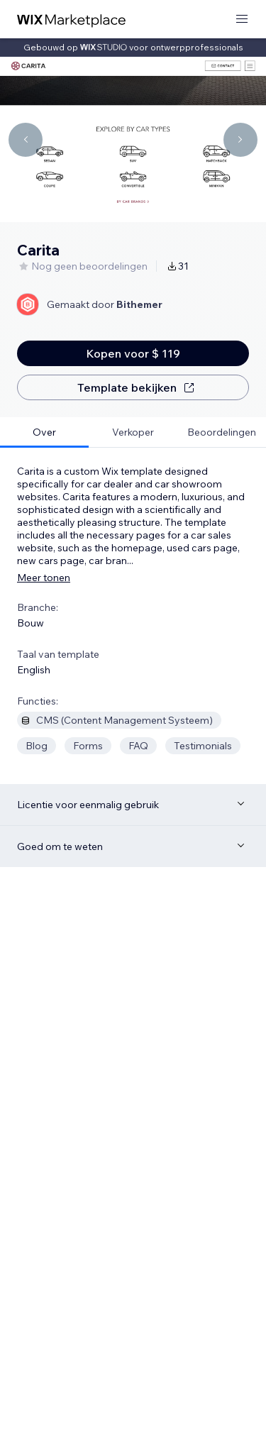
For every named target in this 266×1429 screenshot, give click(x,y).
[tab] (44, 432)
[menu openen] (241, 19)
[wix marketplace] (71, 19)
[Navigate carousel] (26, 140)
